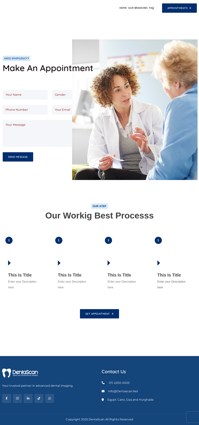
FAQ (151, 7)
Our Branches (138, 7)
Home (123, 7)
